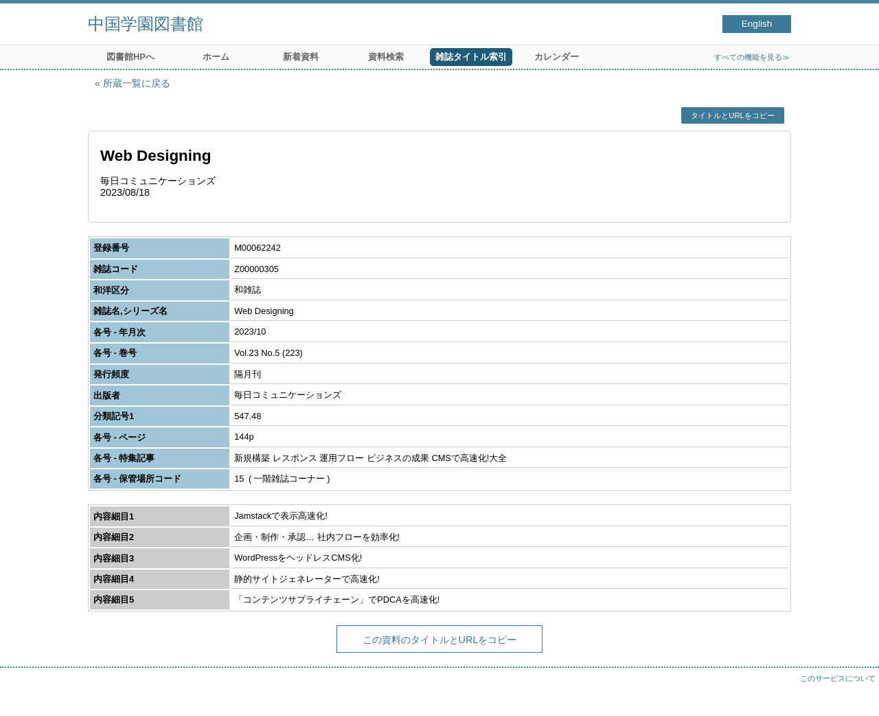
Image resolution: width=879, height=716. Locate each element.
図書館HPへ (130, 57)
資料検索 (386, 57)
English (757, 24)
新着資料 (301, 57)
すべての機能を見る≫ (752, 57)
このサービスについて (838, 678)
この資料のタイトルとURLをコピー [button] (440, 639)
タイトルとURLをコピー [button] (732, 115)
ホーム (216, 57)
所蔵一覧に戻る (136, 83)
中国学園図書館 (145, 23)
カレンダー (556, 57)
